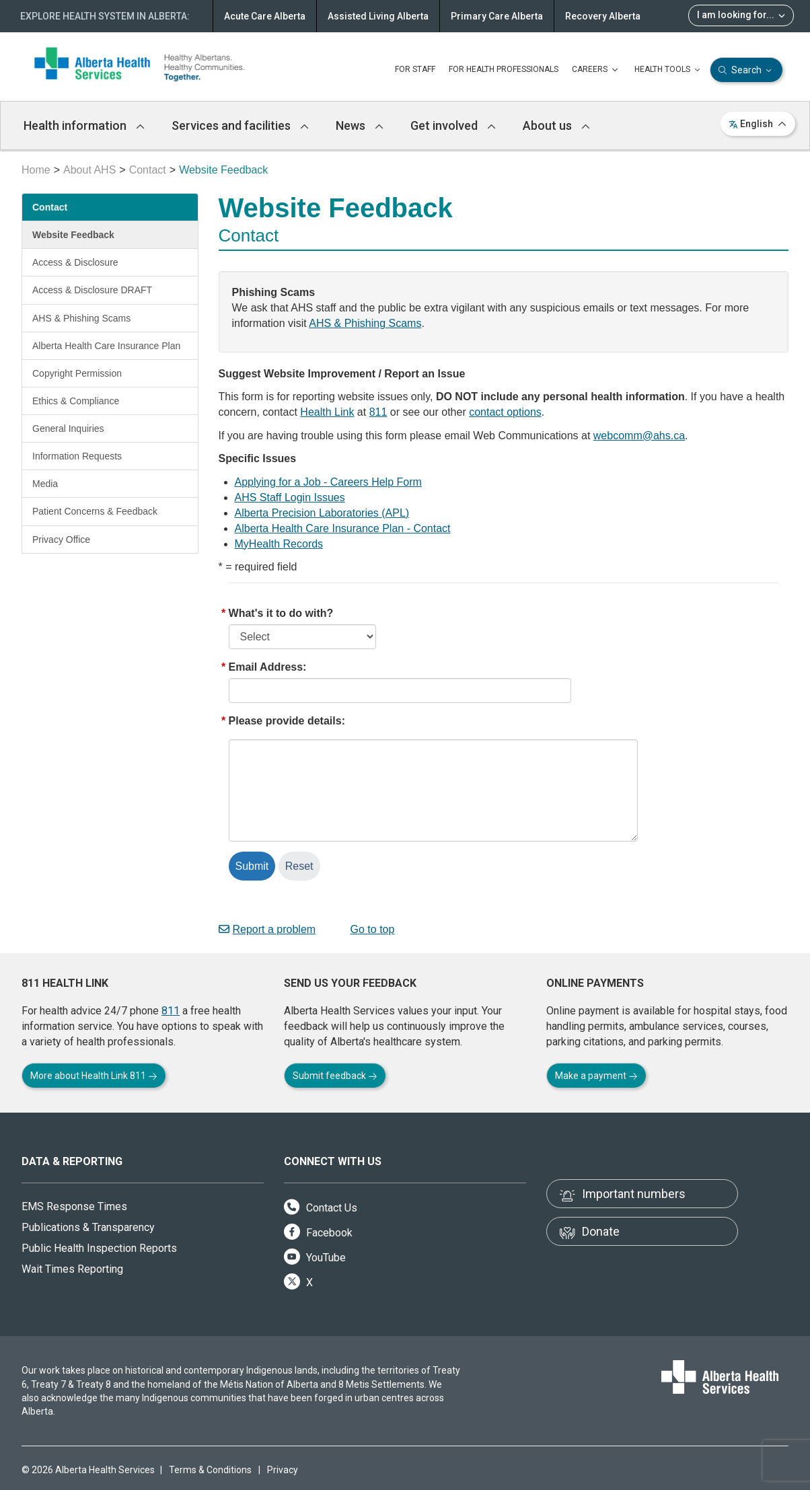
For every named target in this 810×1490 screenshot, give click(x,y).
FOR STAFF (415, 69)
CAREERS (596, 70)
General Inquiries (68, 428)
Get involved (453, 125)
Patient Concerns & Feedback (94, 511)
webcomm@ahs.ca (639, 435)
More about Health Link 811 (93, 1075)
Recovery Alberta (602, 16)
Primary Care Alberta (497, 16)
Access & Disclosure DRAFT (92, 290)
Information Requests (77, 456)
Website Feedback (73, 234)
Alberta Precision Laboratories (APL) (322, 513)
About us (556, 125)
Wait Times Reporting (72, 1269)
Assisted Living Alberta (378, 16)
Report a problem (267, 929)
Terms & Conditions (210, 1469)
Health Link (327, 412)
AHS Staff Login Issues (290, 497)
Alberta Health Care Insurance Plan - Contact (343, 528)
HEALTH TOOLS (668, 70)
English (758, 123)
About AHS (89, 170)
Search (746, 70)
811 (378, 412)
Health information (84, 125)
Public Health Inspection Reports (99, 1248)
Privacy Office (61, 539)
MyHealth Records (279, 544)
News (359, 125)
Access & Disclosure (75, 262)
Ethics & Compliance (75, 401)
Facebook (318, 1232)
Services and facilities (240, 125)
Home (36, 170)
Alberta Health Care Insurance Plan (106, 345)
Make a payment (596, 1075)
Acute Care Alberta (264, 16)
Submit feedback (335, 1075)
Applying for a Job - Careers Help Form (328, 482)
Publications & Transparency (88, 1227)
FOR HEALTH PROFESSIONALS (503, 69)
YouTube (315, 1257)
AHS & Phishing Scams (81, 318)
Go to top (367, 929)
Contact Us (320, 1207)
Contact (147, 170)
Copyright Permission (77, 373)
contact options (505, 412)
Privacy (282, 1469)
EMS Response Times (74, 1206)
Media (45, 483)
